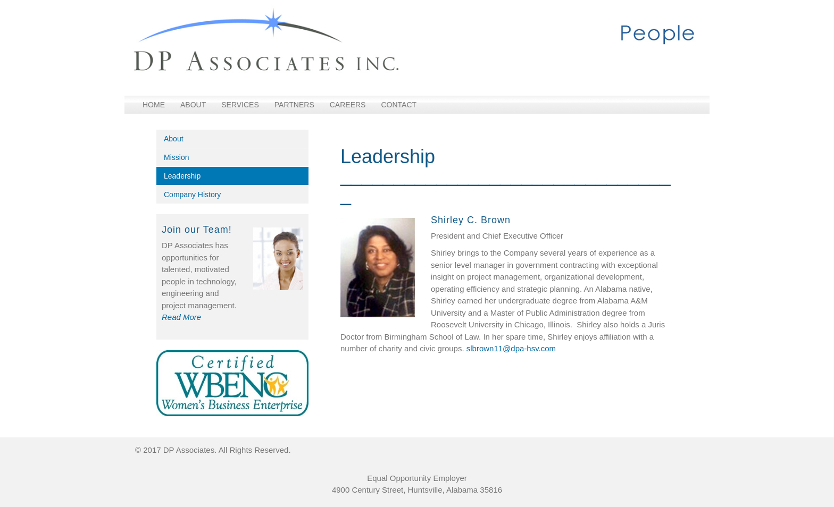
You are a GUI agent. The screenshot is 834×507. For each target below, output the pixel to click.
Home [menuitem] (154, 104)
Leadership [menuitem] (182, 176)
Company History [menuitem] (192, 194)
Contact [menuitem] (398, 104)
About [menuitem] (193, 104)
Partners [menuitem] (294, 104)
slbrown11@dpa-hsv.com (511, 348)
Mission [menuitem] (176, 157)
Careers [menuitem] (348, 104)
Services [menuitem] (240, 104)
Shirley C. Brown (471, 220)
